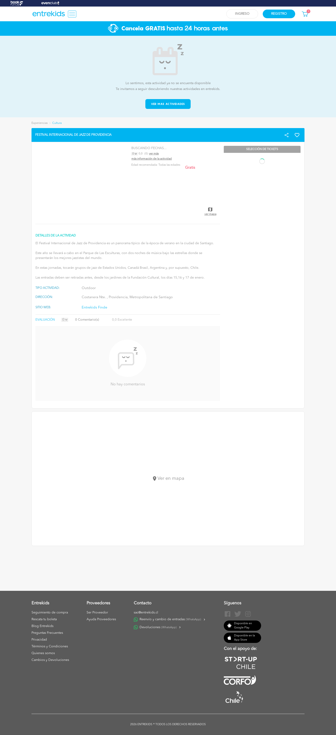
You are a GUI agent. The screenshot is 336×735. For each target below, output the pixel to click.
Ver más (154, 153)
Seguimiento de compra (50, 612)
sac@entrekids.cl (146, 612)
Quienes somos (43, 653)
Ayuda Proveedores (101, 619)
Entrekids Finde (94, 307)
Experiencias (40, 123)
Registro (279, 13)
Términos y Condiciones (50, 646)
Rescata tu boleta (44, 619)
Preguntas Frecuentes (47, 633)
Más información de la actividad (151, 159)
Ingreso (242, 13)
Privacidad (39, 639)
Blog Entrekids (42, 626)
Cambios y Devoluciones (50, 660)
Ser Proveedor (97, 612)
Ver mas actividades (168, 104)
